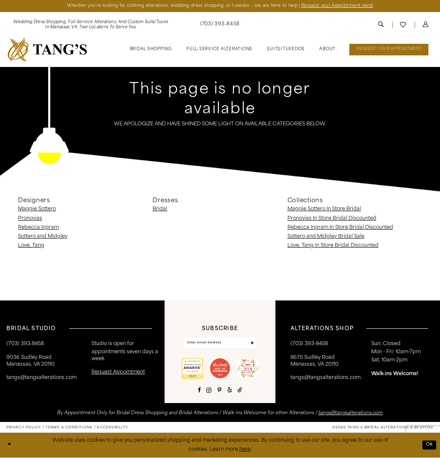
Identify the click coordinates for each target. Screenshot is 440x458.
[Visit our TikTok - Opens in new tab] (240, 391)
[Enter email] (220, 343)
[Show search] (381, 25)
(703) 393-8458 (309, 343)
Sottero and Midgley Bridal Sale (325, 236)
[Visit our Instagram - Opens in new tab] (208, 391)
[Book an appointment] (388, 50)
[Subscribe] (252, 343)
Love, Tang (31, 246)
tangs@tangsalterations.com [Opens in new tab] (350, 413)
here (245, 449)
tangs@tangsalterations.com (41, 378)
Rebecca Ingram (38, 227)
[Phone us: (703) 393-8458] (220, 25)
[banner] (47, 49)
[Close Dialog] (9, 446)
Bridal (160, 209)
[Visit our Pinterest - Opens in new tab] (219, 391)
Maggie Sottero (37, 209)
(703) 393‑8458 (25, 343)
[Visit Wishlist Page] (403, 25)
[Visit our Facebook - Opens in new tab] (199, 391)
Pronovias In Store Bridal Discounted (331, 218)
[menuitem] (90, 25)
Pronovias (30, 218)
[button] (426, 25)
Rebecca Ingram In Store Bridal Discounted (340, 227)
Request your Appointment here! (340, 6)
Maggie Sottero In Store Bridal (324, 209)
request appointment (118, 372)
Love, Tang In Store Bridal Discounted (333, 246)
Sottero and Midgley (42, 236)
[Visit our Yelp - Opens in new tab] (229, 391)
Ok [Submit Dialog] (429, 445)
